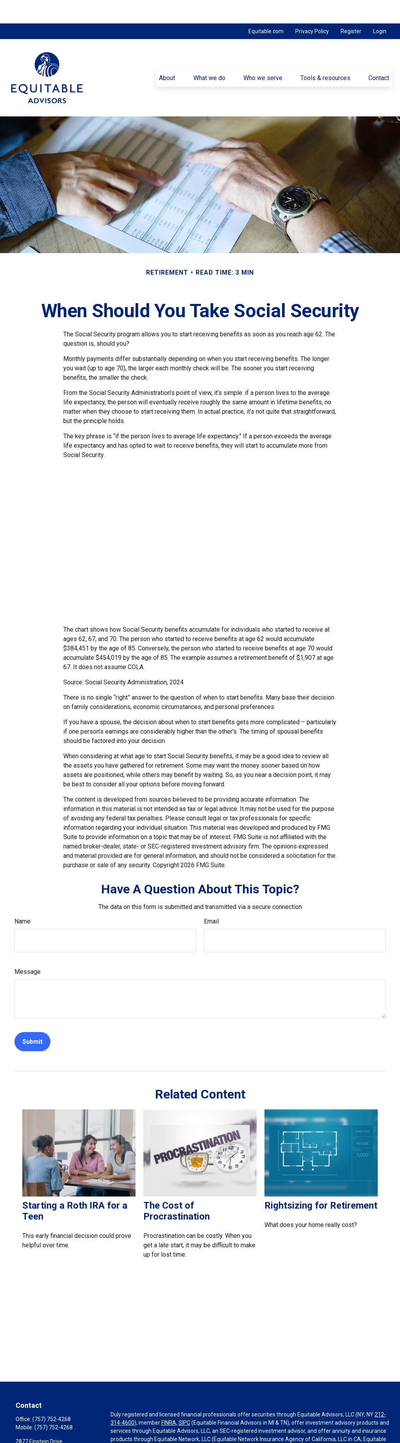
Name (22, 898)
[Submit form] (32, 1018)
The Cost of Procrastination (176, 1187)
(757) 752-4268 (51, 1396)
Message (27, 948)
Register (351, 8)
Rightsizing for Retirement (320, 1182)
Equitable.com (266, 8)
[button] (167, 54)
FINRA (168, 1399)
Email (211, 898)
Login (379, 8)
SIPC (184, 1399)
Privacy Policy (312, 8)
